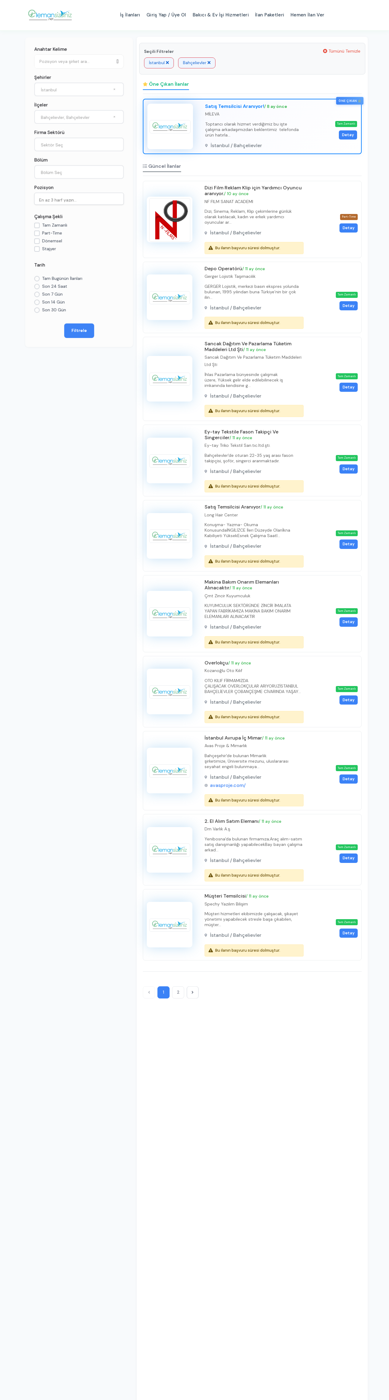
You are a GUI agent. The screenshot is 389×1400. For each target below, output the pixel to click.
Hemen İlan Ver (307, 15)
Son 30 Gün (54, 310)
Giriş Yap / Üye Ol (166, 15)
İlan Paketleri (269, 15)
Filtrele (79, 331)
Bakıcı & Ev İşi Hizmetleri (221, 15)
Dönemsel (52, 241)
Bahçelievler (197, 62)
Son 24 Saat (54, 286)
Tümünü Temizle (341, 51)
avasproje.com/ (228, 799)
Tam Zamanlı (54, 225)
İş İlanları (130, 15)
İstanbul (159, 62)
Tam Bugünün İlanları (62, 278)
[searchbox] (80, 199)
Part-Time (52, 233)
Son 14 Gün (53, 302)
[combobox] (79, 89)
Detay (346, 135)
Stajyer (49, 249)
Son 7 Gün (52, 294)
